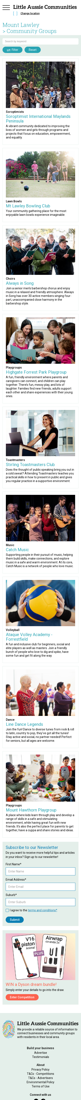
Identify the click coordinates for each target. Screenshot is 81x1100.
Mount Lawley (21, 24)
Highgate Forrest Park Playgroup (36, 372)
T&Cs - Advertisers (40, 1078)
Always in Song (20, 283)
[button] (6, 11)
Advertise (40, 1052)
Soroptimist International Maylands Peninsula (38, 118)
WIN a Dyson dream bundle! (31, 984)
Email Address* (16, 879)
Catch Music (17, 549)
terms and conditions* (42, 910)
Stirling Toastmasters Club (30, 464)
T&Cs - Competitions (40, 1073)
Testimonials (40, 1057)
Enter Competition (22, 997)
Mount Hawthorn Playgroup (31, 810)
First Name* (13, 864)
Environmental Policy (40, 1082)
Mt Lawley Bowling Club (28, 206)
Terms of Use (41, 1086)
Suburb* (11, 895)
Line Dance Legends (24, 724)
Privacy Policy (40, 1069)
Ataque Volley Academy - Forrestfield (29, 637)
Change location (30, 13)
